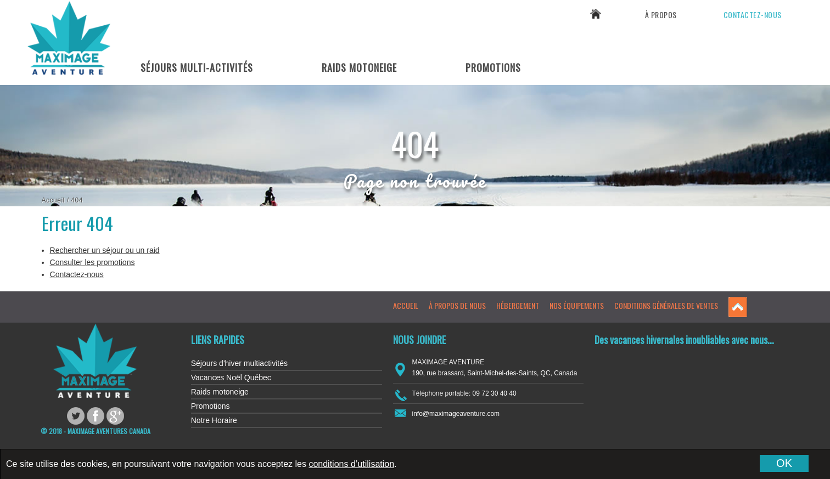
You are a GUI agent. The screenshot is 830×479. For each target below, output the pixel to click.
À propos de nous (457, 305)
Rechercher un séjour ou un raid (105, 250)
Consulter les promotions (92, 262)
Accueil (53, 200)
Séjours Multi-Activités (197, 67)
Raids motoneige (220, 391)
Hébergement (517, 305)
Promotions (493, 67)
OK (784, 463)
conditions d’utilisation (351, 464)
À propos (661, 14)
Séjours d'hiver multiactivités (239, 363)
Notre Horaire (214, 420)
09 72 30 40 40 (754, 41)
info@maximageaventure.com (456, 414)
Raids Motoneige (359, 67)
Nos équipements (576, 305)
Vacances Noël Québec (231, 377)
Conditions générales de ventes (666, 305)
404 (77, 200)
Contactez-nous (753, 14)
